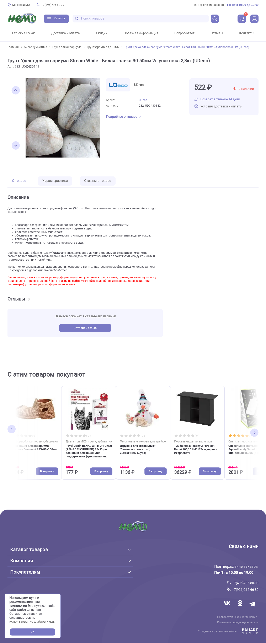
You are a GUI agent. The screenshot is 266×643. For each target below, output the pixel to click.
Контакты (246, 33)
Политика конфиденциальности (238, 622)
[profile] (254, 19)
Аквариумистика (37, 47)
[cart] (242, 19)
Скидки (101, 33)
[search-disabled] (77, 18)
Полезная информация (141, 33)
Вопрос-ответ (184, 33)
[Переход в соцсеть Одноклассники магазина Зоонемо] (240, 608)
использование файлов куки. (32, 621)
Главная (14, 47)
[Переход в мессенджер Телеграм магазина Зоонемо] (252, 608)
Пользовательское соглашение (237, 617)
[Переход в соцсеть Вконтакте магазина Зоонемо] (227, 608)
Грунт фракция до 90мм (105, 47)
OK (32, 632)
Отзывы (217, 33)
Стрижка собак (23, 33)
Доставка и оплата (65, 33)
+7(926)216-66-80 (245, 590)
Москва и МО (21, 5)
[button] (16, 90)
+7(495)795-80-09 (52, 5)
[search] (215, 19)
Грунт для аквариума (68, 47)
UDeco (143, 100)
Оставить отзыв (85, 328)
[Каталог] (56, 19)
